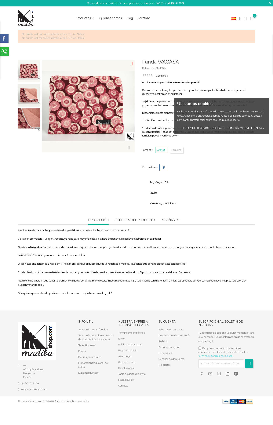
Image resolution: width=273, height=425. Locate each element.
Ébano (82, 351)
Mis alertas (164, 364)
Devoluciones (126, 368)
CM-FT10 (161, 68)
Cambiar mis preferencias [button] (246, 128)
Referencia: (148, 68)
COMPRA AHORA (173, 3)
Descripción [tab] (98, 220)
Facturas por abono (169, 347)
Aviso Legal (124, 356)
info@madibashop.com (34, 389)
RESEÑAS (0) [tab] (170, 220)
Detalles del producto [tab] (134, 220)
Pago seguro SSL (127, 350)
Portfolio (143, 18)
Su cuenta (167, 321)
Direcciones (165, 352)
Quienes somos (110, 18)
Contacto (123, 385)
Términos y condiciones (131, 332)
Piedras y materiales (89, 356)
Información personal (170, 329)
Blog (129, 18)
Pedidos (162, 341)
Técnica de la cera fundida (93, 329)
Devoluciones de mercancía (174, 335)
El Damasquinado (88, 372)
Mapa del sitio (126, 379)
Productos (85, 18)
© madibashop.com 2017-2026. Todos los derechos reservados (53, 401)
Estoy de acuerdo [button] (196, 128)
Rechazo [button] (218, 128)
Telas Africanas (86, 345)
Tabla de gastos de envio (132, 373)
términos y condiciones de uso (215, 355)
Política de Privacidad (130, 344)
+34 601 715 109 (30, 383)
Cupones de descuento (171, 358)
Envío (121, 338)
